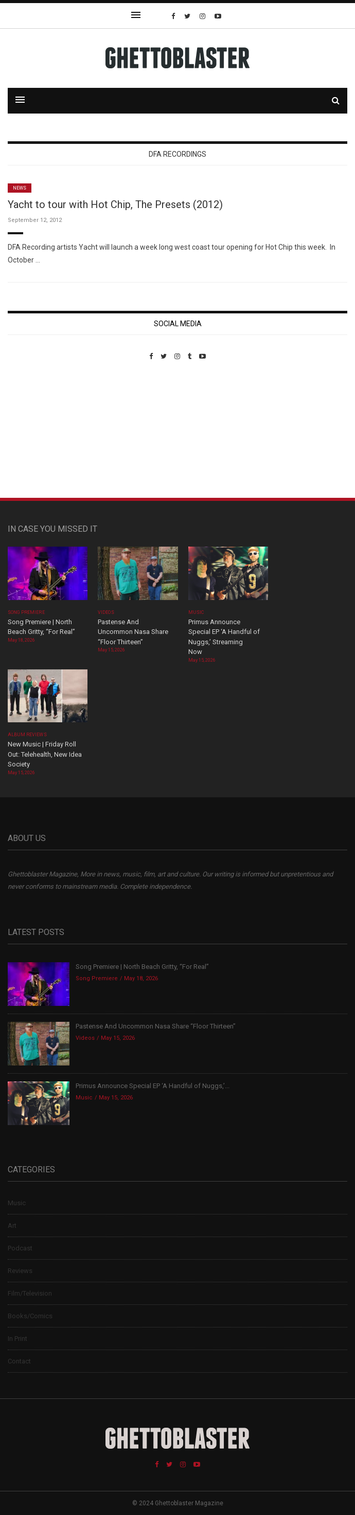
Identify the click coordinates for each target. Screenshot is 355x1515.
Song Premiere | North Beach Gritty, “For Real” (142, 966)
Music (196, 612)
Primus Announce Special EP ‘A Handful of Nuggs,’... (152, 1086)
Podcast (20, 1248)
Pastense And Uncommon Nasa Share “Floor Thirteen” (133, 632)
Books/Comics (30, 1316)
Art (12, 1225)
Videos (106, 612)
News (19, 188)
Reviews (20, 1271)
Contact (19, 1361)
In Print (17, 1338)
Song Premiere (26, 612)
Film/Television (30, 1293)
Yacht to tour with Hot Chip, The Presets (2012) (115, 204)
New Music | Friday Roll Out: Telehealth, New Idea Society (45, 754)
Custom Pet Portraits (38, 431)
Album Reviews (27, 734)
